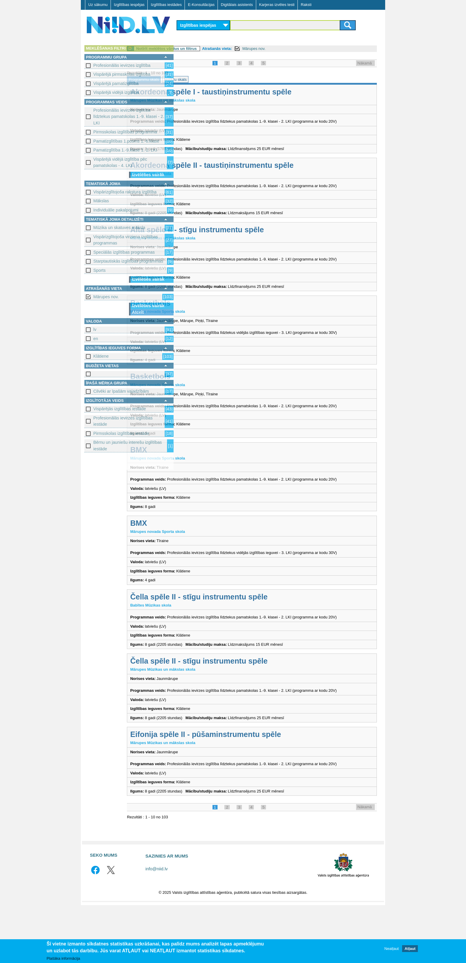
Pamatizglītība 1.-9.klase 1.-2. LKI (125, 150)
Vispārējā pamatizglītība (115, 83)
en (95, 338)
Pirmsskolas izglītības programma (125, 132)
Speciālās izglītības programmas (124, 252)
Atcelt (138, 312)
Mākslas (101, 200)
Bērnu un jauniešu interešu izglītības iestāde (127, 445)
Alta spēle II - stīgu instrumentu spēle (248, 241)
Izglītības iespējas (129, 4)
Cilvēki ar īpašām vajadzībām (121, 391)
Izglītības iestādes (166, 4)
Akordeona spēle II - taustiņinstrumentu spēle (263, 171)
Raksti (306, 4)
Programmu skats (195, 79)
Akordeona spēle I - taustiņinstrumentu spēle (262, 92)
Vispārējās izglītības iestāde (119, 408)
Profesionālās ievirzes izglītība (121, 65)
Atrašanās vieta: (268, 48)
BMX (190, 479)
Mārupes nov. (106, 296)
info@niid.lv (156, 926)
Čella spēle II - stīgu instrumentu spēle (250, 637)
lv (94, 329)
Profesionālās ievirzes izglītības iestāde (122, 421)
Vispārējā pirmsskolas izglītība (121, 74)
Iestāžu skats (226, 79)
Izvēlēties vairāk (148, 174)
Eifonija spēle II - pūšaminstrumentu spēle (257, 786)
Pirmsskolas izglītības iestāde (121, 433)
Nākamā (365, 63)
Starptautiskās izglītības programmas (128, 261)
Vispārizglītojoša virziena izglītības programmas (125, 239)
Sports (99, 270)
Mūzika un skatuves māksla (119, 227)
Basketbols (202, 320)
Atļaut (409, 948)
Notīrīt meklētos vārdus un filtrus (218, 48)
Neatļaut (391, 948)
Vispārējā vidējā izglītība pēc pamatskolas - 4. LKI (120, 162)
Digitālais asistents (237, 4)
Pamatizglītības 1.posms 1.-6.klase (126, 141)
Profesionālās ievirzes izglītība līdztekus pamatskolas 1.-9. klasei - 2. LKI (128, 116)
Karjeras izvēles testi (277, 4)
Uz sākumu (98, 4)
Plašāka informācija (63, 958)
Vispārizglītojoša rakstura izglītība (125, 192)
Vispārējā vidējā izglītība (116, 92)
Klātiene (101, 356)
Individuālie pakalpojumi (115, 210)
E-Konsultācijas (201, 4)
